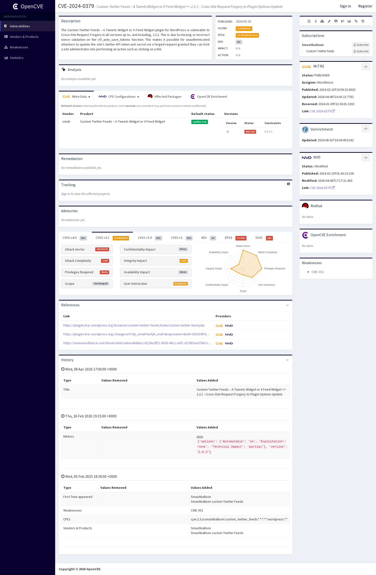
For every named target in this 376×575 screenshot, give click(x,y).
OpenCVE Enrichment (208, 96)
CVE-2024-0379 (76, 6)
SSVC (264, 237)
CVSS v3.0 (150, 237)
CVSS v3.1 (112, 237)
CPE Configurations (119, 96)
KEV (208, 237)
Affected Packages (165, 96)
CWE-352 (317, 272)
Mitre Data (76, 96)
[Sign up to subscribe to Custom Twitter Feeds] (361, 51)
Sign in (345, 6)
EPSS (236, 237)
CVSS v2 (182, 237)
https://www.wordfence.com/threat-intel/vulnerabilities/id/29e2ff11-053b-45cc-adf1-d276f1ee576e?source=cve (143, 343)
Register (365, 6)
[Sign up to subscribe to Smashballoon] (361, 44)
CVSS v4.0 (75, 237)
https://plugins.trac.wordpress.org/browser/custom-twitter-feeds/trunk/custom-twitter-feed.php (134, 325)
